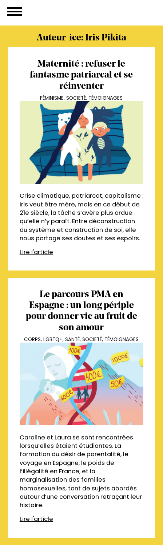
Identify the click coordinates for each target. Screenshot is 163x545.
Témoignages (105, 98)
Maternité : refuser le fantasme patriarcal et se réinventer (81, 75)
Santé (72, 339)
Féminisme (52, 98)
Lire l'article (36, 252)
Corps (32, 339)
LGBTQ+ (53, 339)
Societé (76, 98)
